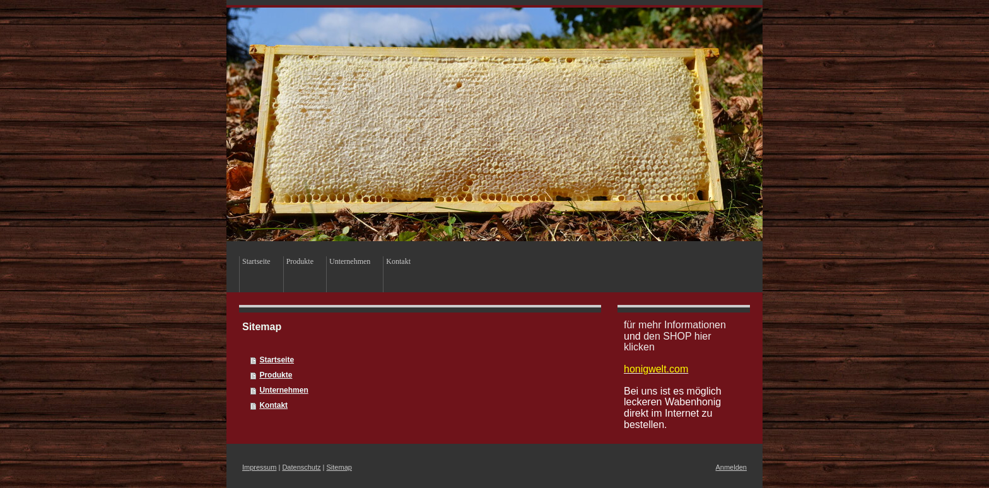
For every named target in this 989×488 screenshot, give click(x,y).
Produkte (275, 375)
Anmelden (731, 467)
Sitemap (339, 467)
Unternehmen (283, 390)
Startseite (276, 359)
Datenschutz (301, 467)
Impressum (259, 467)
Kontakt (273, 405)
